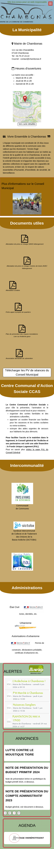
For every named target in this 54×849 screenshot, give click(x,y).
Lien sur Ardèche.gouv (22, 336)
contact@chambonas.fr (30, 59)
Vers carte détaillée (27, 124)
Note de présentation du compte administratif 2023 (26, 796)
